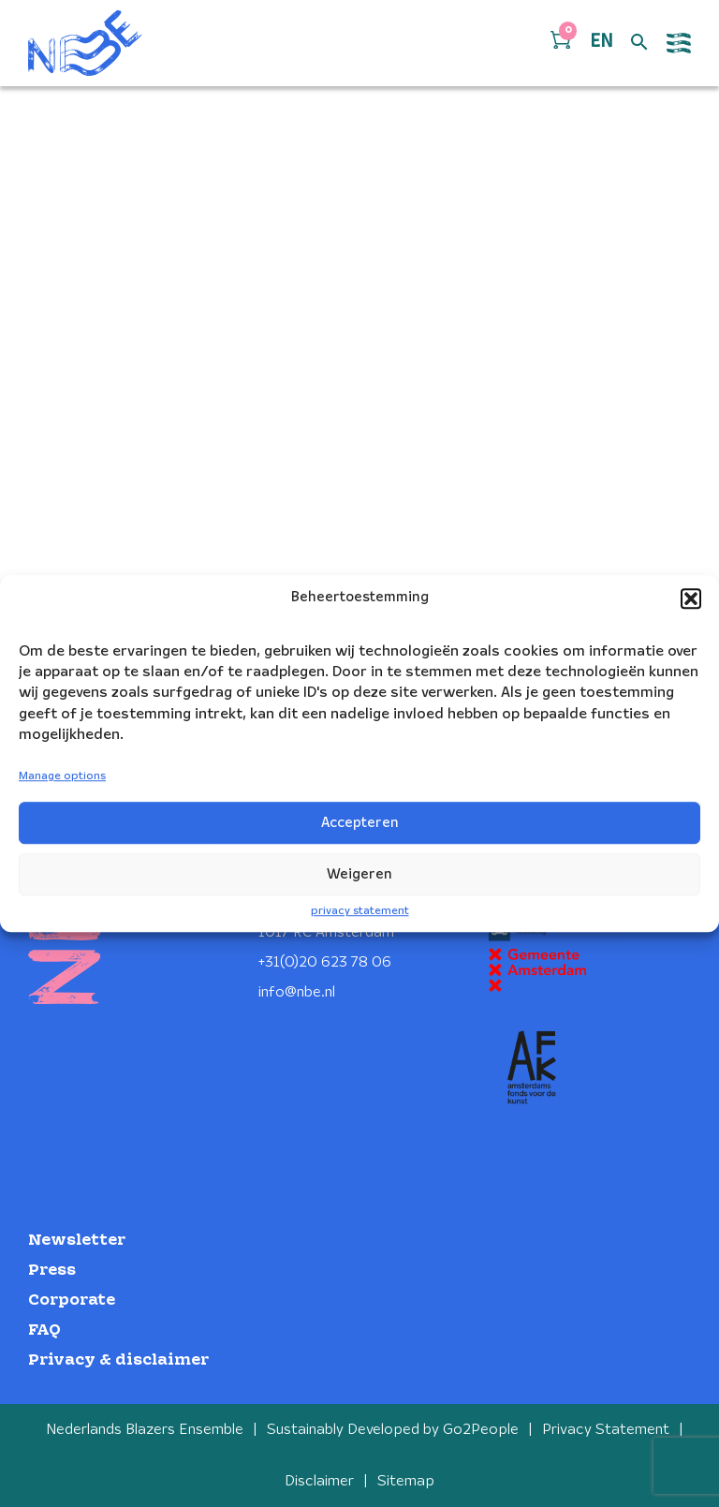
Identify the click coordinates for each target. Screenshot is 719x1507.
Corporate (71, 1300)
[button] (691, 598)
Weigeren (359, 874)
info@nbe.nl (296, 992)
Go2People (481, 1430)
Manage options (62, 777)
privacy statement (360, 911)
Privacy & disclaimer (118, 1360)
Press (52, 1270)
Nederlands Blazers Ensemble (144, 1430)
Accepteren (360, 823)
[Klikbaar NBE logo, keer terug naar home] (85, 43)
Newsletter (76, 1241)
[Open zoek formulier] (639, 43)
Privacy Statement (605, 1430)
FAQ (44, 1330)
